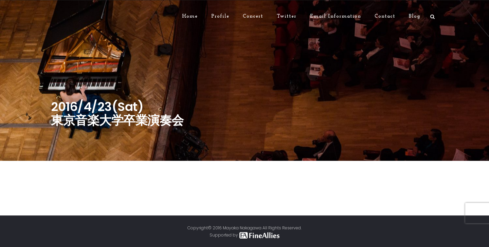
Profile (220, 16)
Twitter (286, 16)
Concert (253, 16)
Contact (385, 16)
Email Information (335, 16)
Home (190, 16)
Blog (414, 16)
